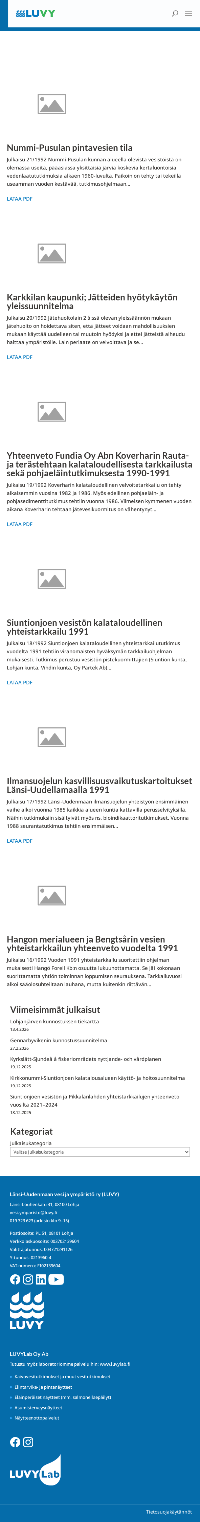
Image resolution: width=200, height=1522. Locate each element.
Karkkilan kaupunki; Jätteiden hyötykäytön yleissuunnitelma (92, 301)
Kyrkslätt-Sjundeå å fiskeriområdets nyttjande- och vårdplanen (85, 1058)
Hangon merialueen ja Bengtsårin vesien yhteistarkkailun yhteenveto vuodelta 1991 (92, 943)
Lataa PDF (19, 198)
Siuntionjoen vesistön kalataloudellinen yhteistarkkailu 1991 (84, 627)
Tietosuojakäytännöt (169, 1511)
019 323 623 (21, 1221)
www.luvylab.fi (115, 1364)
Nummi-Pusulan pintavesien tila (70, 147)
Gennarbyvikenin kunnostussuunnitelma (58, 1040)
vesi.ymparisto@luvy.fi (33, 1212)
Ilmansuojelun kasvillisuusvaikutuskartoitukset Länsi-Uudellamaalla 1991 (99, 785)
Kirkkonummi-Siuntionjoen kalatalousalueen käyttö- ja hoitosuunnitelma (97, 1077)
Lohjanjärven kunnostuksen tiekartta (54, 1021)
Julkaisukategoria (31, 1143)
